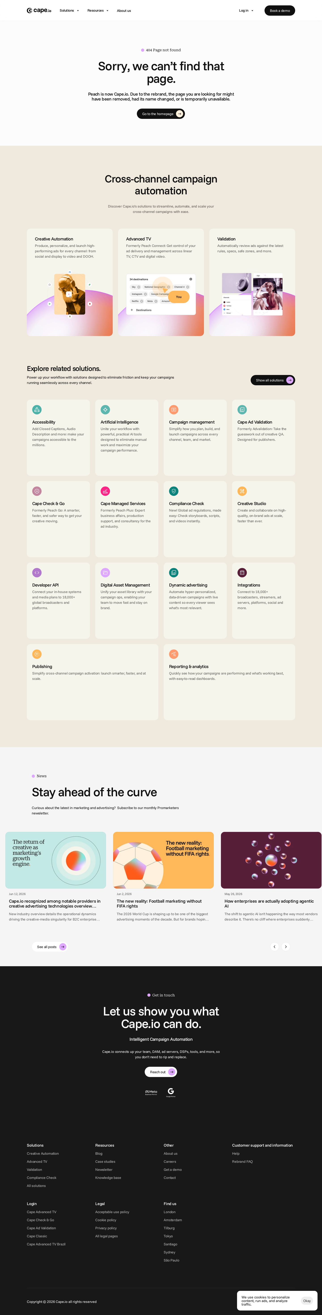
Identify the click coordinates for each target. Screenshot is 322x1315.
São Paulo (171, 1260)
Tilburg (169, 1228)
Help (235, 1153)
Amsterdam (173, 1220)
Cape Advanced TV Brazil (46, 1244)
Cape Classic (37, 1236)
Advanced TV (37, 1161)
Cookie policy (105, 1220)
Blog (98, 1153)
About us (124, 10)
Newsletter (103, 1169)
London (170, 1212)
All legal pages (106, 1236)
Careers (170, 1161)
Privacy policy (106, 1228)
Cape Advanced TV (41, 1212)
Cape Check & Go (40, 1220)
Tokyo (168, 1236)
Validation (34, 1169)
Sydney (169, 1252)
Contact (170, 1177)
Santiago (170, 1244)
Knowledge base (108, 1177)
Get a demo (173, 1169)
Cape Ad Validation (41, 1228)
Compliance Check (41, 1177)
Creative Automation (43, 1153)
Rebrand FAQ (242, 1161)
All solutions (36, 1185)
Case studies (105, 1161)
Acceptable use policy (112, 1212)
